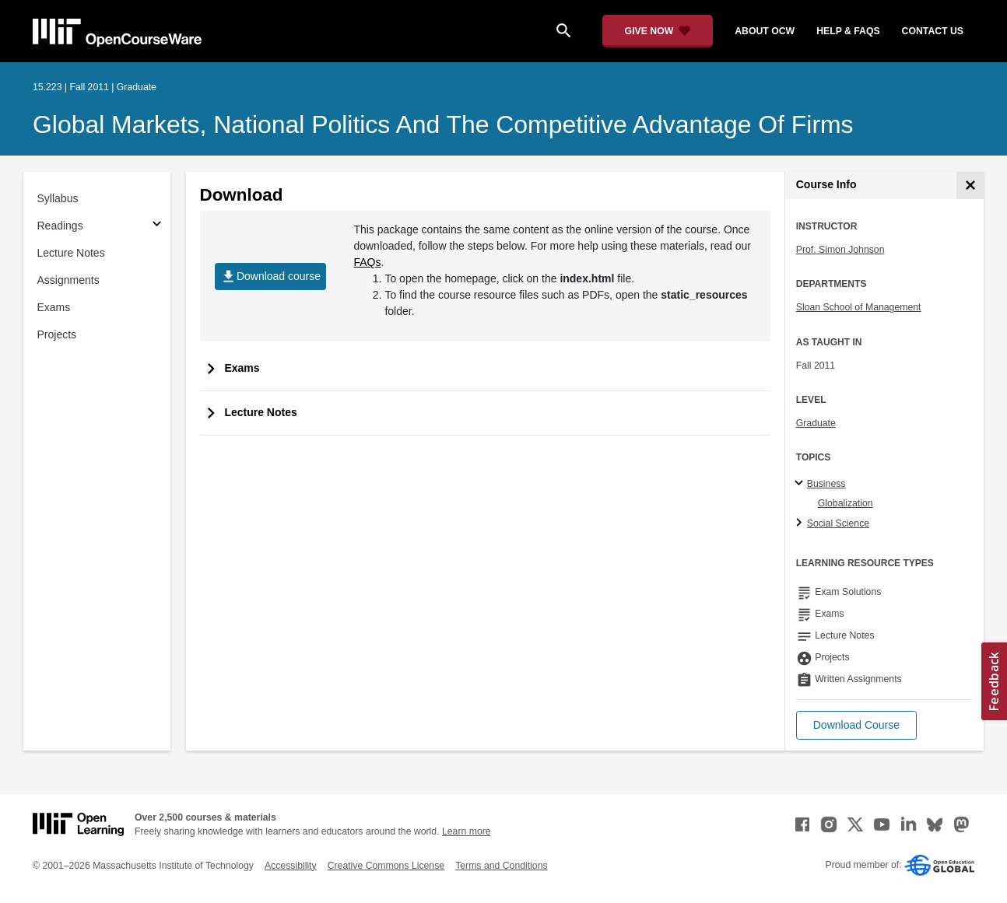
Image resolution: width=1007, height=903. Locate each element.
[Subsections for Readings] (157, 225)
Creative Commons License (386, 865)
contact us (932, 31)
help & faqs (847, 31)
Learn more (466, 831)
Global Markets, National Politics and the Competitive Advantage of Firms (443, 124)
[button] (856, 725)
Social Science (838, 523)
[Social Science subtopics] (801, 523)
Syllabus (58, 198)
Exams (54, 307)
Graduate (816, 423)
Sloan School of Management (858, 307)
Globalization (845, 503)
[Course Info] (970, 185)
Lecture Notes (71, 253)
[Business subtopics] (801, 484)
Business (826, 483)
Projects (57, 334)
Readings (60, 225)
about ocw (765, 31)
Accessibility (291, 865)
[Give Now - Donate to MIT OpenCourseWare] (658, 31)
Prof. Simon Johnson (840, 249)
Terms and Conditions (501, 865)
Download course (270, 276)
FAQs (367, 262)
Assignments (68, 280)
